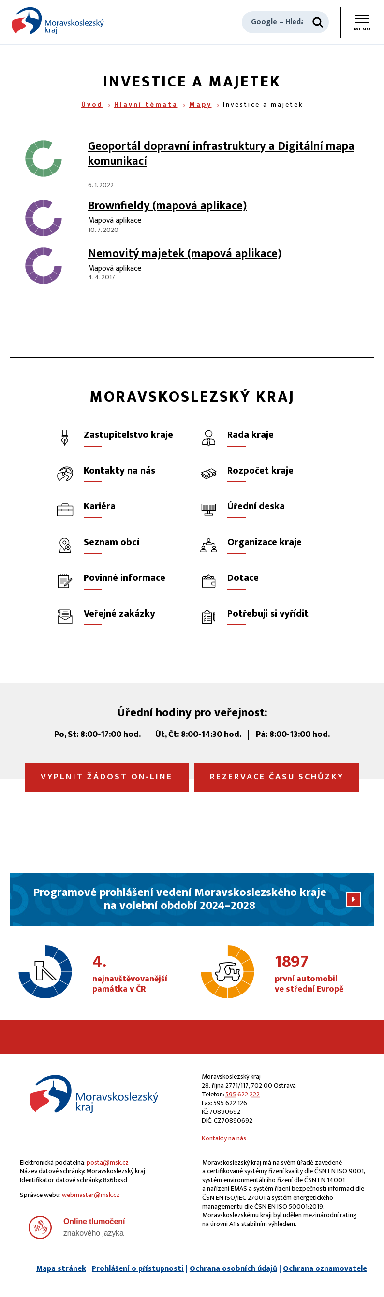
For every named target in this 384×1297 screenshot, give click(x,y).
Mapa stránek (61, 1268)
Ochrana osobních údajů (233, 1268)
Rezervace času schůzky (277, 777)
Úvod (92, 104)
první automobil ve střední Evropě (322, 974)
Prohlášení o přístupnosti (138, 1268)
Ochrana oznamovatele (325, 1268)
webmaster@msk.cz (90, 1194)
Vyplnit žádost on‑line (107, 777)
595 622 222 (242, 1094)
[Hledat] (318, 22)
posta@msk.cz (108, 1162)
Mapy (200, 104)
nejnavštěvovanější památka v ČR (139, 974)
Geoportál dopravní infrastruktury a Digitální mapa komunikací (221, 154)
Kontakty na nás (224, 1138)
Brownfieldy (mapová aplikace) (167, 206)
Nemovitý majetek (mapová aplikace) (184, 253)
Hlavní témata (146, 104)
